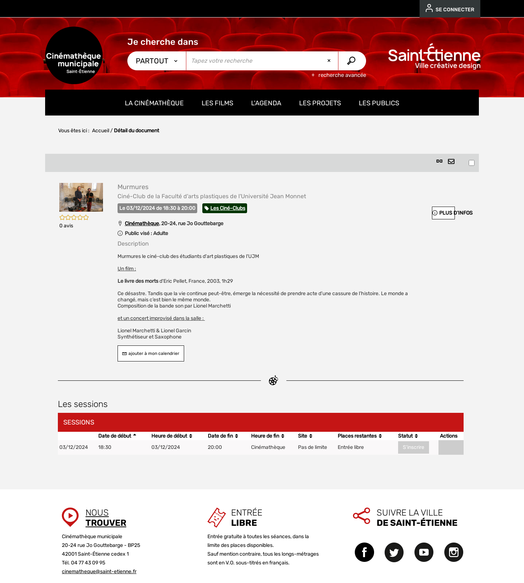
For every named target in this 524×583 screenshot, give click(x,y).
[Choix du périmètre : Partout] (156, 60)
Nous (106, 518)
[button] (81, 197)
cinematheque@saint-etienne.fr (99, 571)
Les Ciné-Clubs (227, 208)
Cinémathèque (142, 223)
